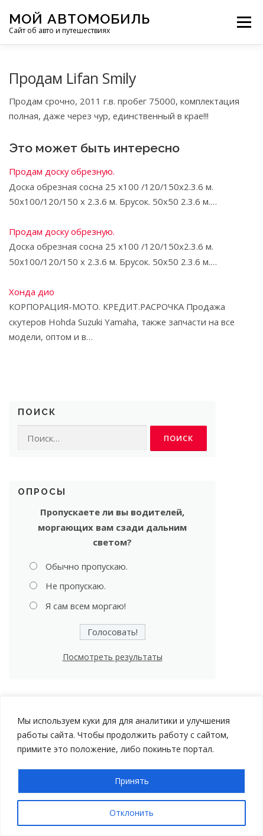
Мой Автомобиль (79, 18)
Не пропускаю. (76, 586)
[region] (131, 766)
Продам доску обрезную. (62, 171)
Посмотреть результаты (113, 656)
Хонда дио (31, 292)
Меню (243, 22)
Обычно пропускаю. (87, 566)
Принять (132, 780)
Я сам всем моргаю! (86, 606)
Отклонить (131, 812)
